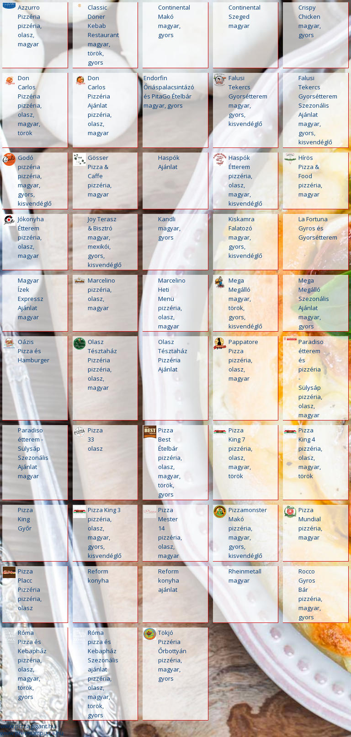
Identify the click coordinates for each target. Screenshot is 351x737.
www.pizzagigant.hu (28, 726)
